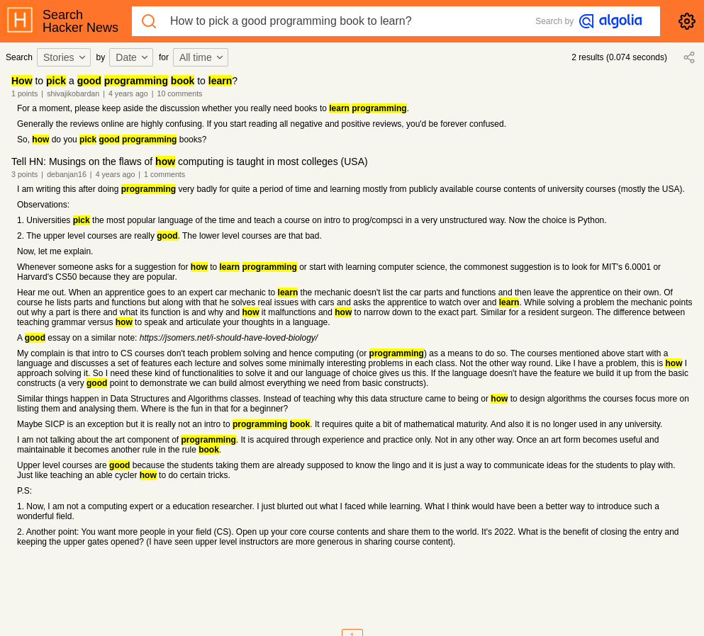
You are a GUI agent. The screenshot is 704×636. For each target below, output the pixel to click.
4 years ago (128, 93)
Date (133, 57)
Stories (65, 57)
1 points (24, 93)
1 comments (164, 174)
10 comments (179, 93)
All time (202, 57)
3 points (24, 174)
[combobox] (65, 57)
